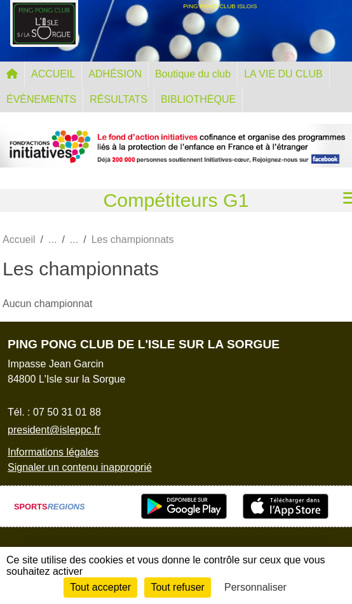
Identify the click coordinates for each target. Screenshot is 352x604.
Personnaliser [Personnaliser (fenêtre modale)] (255, 587)
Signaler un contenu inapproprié (80, 467)
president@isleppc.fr (54, 429)
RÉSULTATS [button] (118, 99)
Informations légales (53, 452)
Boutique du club (193, 74)
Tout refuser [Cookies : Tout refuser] (177, 587)
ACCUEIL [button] (53, 74)
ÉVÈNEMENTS (41, 99)
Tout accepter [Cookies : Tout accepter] (100, 587)
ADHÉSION (115, 74)
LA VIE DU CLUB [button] (283, 74)
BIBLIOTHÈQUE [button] (198, 99)
